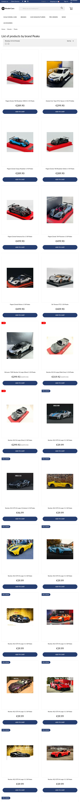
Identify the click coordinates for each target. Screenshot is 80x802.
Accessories (7, 23)
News (64, 17)
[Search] (42, 9)
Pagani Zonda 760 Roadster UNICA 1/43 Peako (20, 101)
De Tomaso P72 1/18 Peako (60, 304)
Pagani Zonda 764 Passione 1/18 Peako (60, 236)
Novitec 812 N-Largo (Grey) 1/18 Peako (20, 440)
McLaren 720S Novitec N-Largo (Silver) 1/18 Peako (20, 372)
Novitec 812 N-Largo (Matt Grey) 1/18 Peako (60, 372)
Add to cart (20, 111)
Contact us (4, 1)
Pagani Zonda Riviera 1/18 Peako (20, 304)
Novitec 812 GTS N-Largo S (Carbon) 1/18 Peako (20, 508)
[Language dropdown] (45, 1)
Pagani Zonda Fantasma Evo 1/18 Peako (20, 236)
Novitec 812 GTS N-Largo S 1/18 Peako (60, 440)
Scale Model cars (10, 17)
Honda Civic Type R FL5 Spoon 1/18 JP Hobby (60, 101)
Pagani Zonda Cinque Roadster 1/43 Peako (20, 169)
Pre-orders (53, 17)
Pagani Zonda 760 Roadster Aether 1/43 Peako (60, 169)
